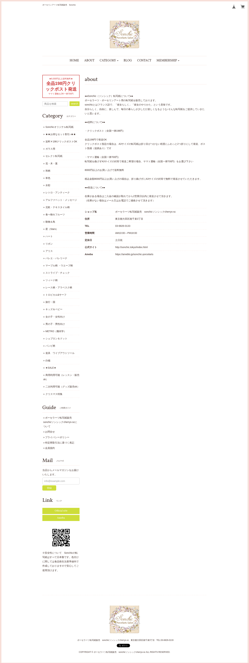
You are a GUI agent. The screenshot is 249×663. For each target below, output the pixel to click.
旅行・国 (50, 302)
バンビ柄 (50, 345)
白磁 (47, 360)
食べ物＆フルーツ (55, 214)
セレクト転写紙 (53, 156)
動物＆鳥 (50, 221)
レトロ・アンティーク (57, 192)
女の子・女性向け (55, 316)
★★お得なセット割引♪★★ (60, 134)
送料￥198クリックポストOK (61, 141)
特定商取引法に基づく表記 (59, 442)
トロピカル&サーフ (55, 294)
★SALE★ (50, 367)
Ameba (61, 518)
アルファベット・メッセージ (61, 200)
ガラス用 (50, 148)
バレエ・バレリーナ (56, 258)
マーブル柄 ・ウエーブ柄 (59, 265)
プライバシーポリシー (57, 437)
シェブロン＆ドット (56, 338)
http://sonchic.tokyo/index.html (131, 247)
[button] (109, 60)
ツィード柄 (51, 280)
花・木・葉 (51, 163)
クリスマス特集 (53, 394)
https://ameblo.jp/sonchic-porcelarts (134, 254)
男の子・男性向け (55, 324)
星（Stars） (51, 229)
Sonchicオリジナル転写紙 (59, 127)
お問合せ (50, 431)
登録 (49, 488)
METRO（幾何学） (55, 331)
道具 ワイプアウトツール (60, 353)
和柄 (47, 170)
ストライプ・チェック (57, 272)
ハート (49, 236)
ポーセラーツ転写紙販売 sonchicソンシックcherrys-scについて (60, 422)
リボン (49, 243)
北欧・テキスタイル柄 (57, 207)
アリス (49, 251)
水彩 (47, 185)
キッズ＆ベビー (53, 309)
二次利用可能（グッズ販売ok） (62, 386)
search (74, 103)
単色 (47, 178)
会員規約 (50, 448)
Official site (61, 511)
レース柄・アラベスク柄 (58, 287)
